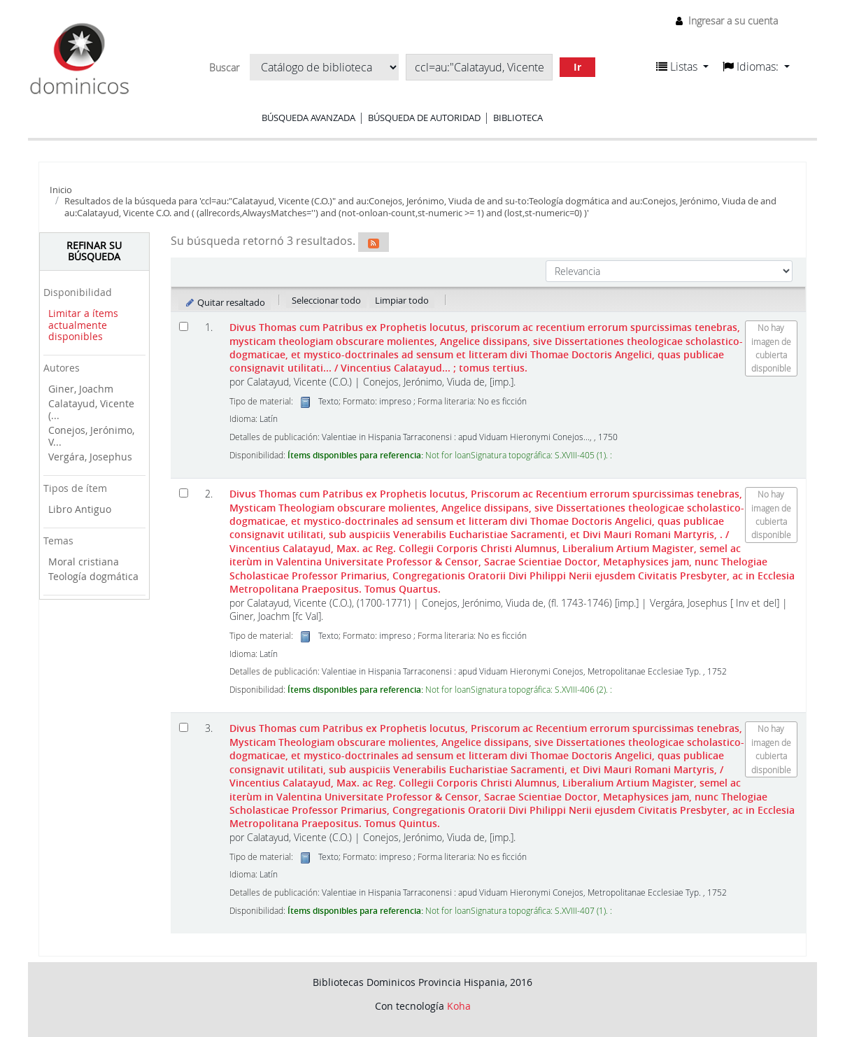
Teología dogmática (93, 576)
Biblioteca (518, 117)
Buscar (224, 68)
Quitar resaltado (225, 302)
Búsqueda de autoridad (424, 117)
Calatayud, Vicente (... (91, 409)
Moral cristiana (83, 561)
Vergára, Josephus (90, 456)
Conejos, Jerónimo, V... (91, 436)
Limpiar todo (402, 300)
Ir (577, 66)
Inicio (61, 189)
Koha (459, 1006)
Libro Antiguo (79, 509)
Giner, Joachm (80, 388)
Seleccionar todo (326, 300)
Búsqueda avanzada (308, 117)
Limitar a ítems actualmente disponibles (83, 324)
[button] (682, 66)
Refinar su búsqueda (94, 251)
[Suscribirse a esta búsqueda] (373, 242)
